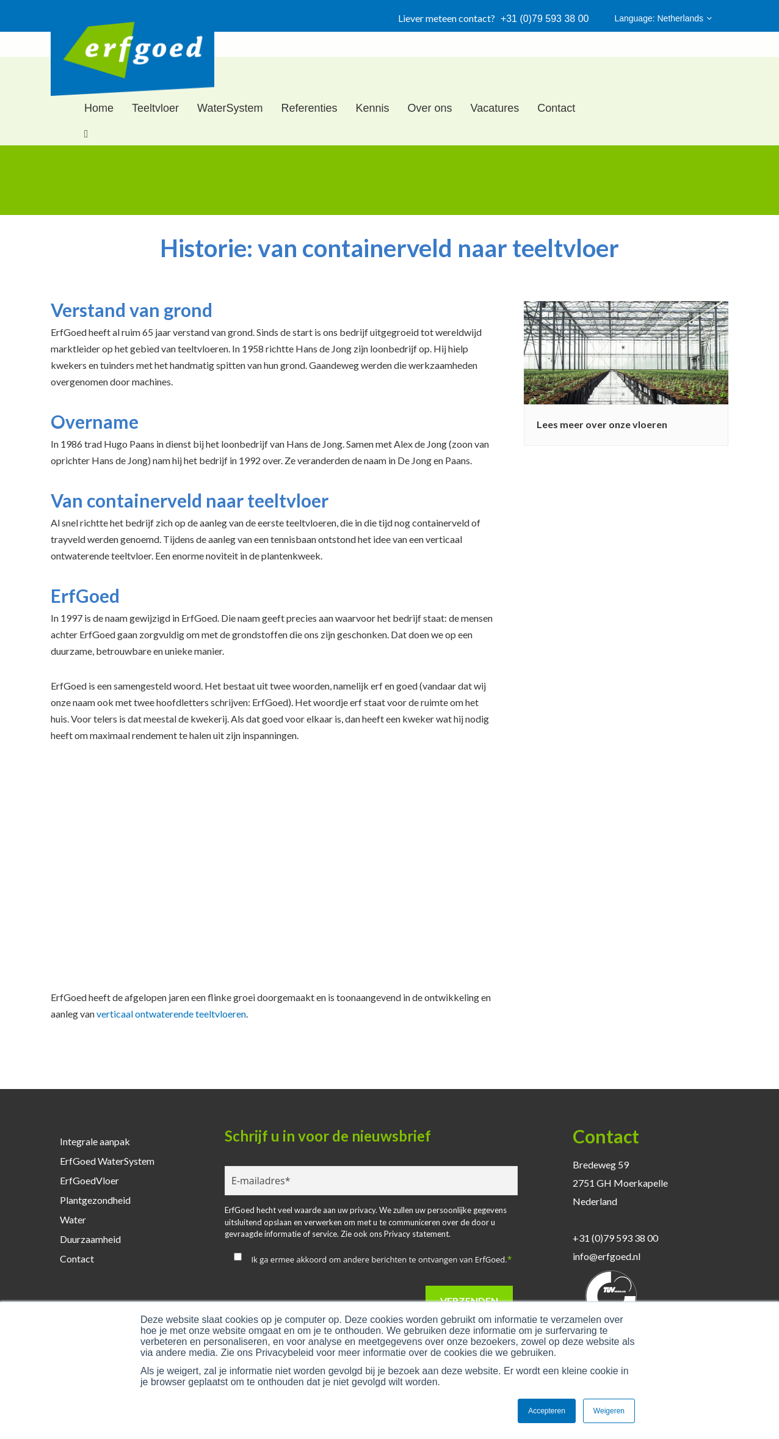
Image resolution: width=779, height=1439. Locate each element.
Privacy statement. (417, 1234)
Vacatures (495, 108)
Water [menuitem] (73, 1219)
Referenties (309, 108)
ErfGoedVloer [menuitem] (89, 1180)
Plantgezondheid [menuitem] (95, 1200)
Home (99, 108)
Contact (556, 108)
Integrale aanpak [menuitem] (95, 1141)
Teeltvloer (155, 108)
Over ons (430, 108)
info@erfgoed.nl (606, 1256)
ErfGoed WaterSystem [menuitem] (107, 1161)
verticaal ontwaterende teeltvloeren (171, 1013)
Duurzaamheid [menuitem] (90, 1239)
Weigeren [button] (609, 1411)
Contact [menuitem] (77, 1258)
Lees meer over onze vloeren (602, 424)
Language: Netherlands (663, 18)
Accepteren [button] (546, 1411)
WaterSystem (230, 108)
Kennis (372, 108)
